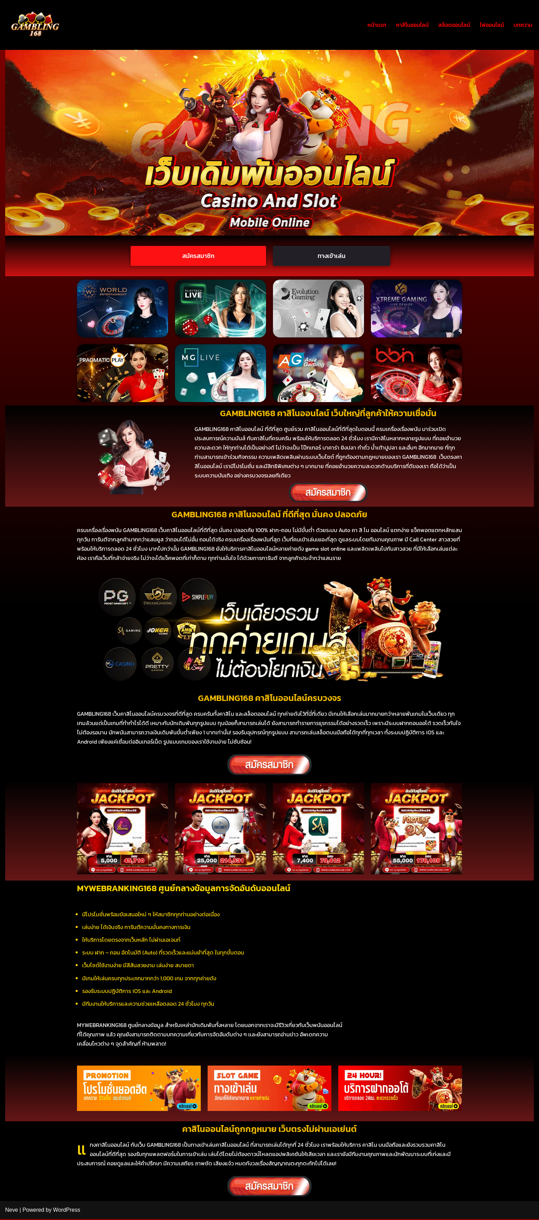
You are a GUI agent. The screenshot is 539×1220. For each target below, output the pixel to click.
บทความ (523, 25)
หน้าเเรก (376, 25)
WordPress (66, 1211)
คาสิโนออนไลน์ (412, 25)
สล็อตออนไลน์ (454, 25)
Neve (11, 1211)
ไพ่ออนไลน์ (492, 25)
